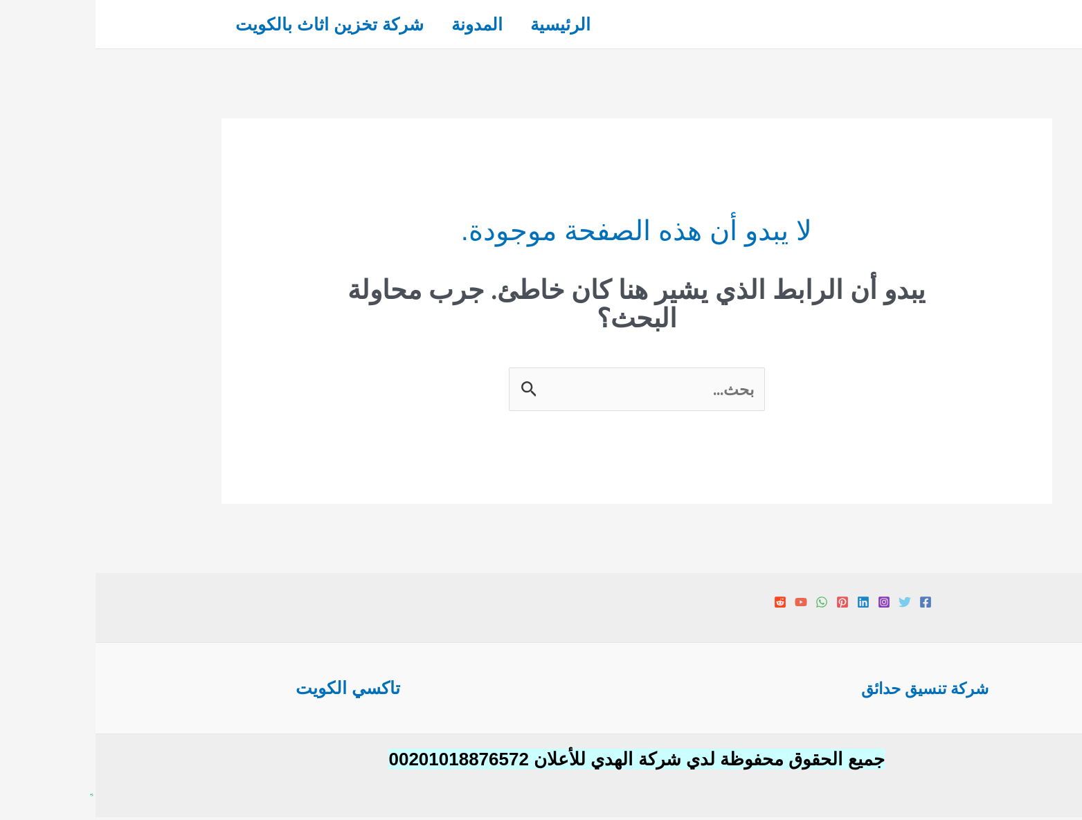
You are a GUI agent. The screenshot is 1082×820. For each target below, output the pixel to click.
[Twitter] (809, 605)
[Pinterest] (747, 605)
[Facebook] (830, 605)
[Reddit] (684, 605)
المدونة (391, 24)
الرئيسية (482, 24)
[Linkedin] (767, 605)
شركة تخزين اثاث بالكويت (237, 24)
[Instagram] (788, 605)
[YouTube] (705, 605)
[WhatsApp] (726, 605)
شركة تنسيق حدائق (829, 690)
